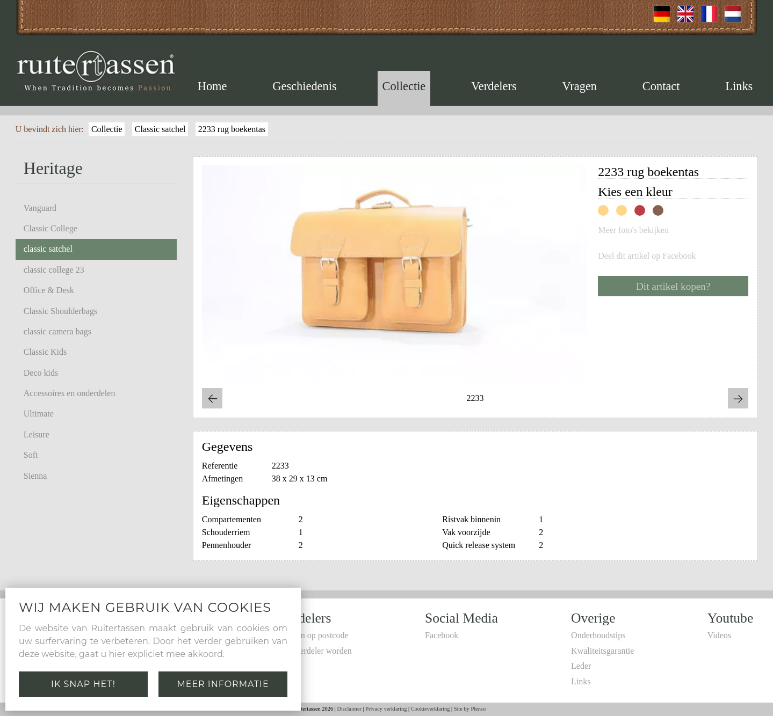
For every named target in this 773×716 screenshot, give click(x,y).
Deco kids (41, 372)
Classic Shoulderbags (60, 311)
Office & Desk (49, 290)
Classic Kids (45, 351)
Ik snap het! (83, 684)
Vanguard (40, 208)
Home (212, 86)
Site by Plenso (470, 709)
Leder (581, 665)
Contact (661, 86)
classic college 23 (54, 269)
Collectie (403, 86)
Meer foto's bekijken (633, 230)
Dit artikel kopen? (673, 286)
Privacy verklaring (386, 709)
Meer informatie (223, 684)
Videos (719, 635)
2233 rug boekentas (231, 129)
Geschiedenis (304, 86)
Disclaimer (349, 709)
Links (739, 86)
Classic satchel (160, 129)
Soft (31, 454)
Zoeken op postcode (314, 635)
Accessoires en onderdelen (69, 393)
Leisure (36, 434)
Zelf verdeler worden (315, 650)
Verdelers (494, 86)
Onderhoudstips (598, 635)
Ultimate (39, 413)
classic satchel (48, 248)
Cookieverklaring (430, 709)
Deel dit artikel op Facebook (647, 256)
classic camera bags (57, 331)
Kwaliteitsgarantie (602, 650)
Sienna (35, 475)
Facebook (441, 635)
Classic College (50, 228)
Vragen (579, 86)
